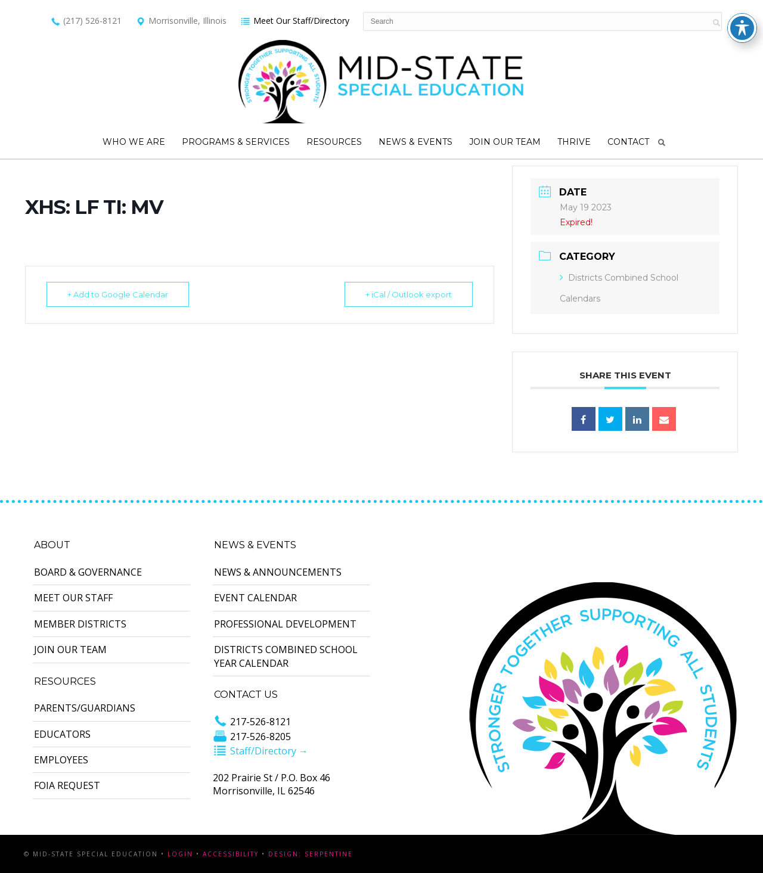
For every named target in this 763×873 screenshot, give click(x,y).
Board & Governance (88, 572)
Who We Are (134, 141)
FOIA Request (67, 785)
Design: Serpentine (310, 854)
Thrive (574, 141)
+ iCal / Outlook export (408, 294)
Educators (62, 734)
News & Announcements (278, 572)
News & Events (415, 141)
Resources (334, 141)
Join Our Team (505, 141)
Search (662, 142)
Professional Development (285, 623)
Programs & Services (236, 141)
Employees (61, 759)
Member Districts (80, 623)
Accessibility (231, 854)
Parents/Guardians (84, 707)
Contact (628, 141)
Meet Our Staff (73, 597)
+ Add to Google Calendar (117, 294)
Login (180, 854)
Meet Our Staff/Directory (294, 20)
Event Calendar (255, 597)
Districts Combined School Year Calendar (286, 656)
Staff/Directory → (260, 750)
